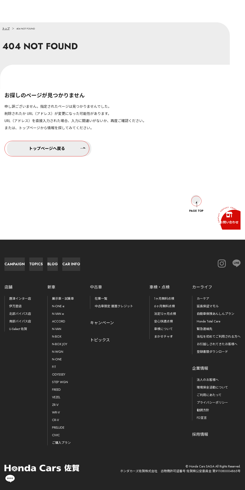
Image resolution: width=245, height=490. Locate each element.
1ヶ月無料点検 (164, 298)
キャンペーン (102, 323)
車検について (163, 329)
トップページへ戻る (57, 148)
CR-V (55, 420)
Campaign (27, 261)
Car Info (174, 261)
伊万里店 (15, 306)
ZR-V (55, 405)
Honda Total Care (208, 321)
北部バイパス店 (20, 313)
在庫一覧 (101, 298)
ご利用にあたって (209, 395)
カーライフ (202, 287)
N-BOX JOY (59, 344)
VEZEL (56, 397)
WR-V (56, 412)
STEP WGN (60, 382)
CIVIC (56, 435)
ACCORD (58, 321)
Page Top (196, 199)
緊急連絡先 (204, 329)
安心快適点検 (163, 321)
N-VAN (56, 329)
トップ (6, 28)
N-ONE (57, 359)
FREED (56, 389)
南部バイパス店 (20, 321)
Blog (125, 261)
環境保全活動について (212, 387)
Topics (76, 261)
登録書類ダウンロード (212, 351)
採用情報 (200, 434)
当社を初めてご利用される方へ (219, 336)
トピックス (100, 340)
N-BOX (56, 336)
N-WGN (57, 351)
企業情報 (200, 368)
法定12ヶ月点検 (165, 313)
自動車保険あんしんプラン (215, 313)
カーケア (203, 298)
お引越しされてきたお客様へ (217, 344)
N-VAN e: (58, 313)
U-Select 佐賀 (18, 329)
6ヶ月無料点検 (164, 306)
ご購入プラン (61, 442)
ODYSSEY (58, 374)
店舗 (8, 287)
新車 (51, 287)
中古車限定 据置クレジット (114, 306)
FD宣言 (202, 417)
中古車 (96, 287)
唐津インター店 (20, 298)
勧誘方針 (203, 410)
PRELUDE (58, 427)
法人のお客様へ (208, 380)
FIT (54, 367)
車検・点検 (159, 287)
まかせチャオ (163, 336)
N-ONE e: (58, 306)
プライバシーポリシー (212, 402)
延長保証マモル (208, 306)
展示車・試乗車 (63, 298)
